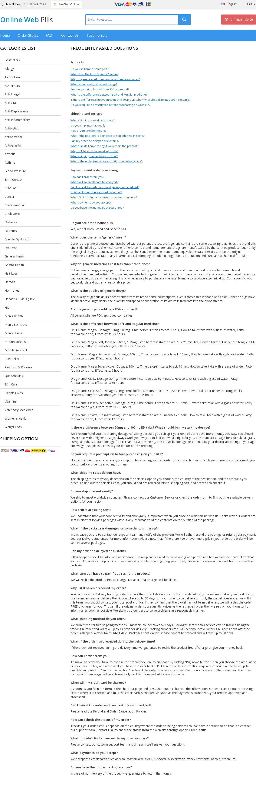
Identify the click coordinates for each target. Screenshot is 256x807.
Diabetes (11, 222)
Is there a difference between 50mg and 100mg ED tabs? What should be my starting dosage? (130, 100)
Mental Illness (14, 333)
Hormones (12, 290)
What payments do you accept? (90, 202)
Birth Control (13, 179)
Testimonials (96, 35)
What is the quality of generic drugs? (93, 84)
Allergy (9, 69)
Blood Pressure (15, 171)
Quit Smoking (14, 376)
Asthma (10, 162)
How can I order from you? (87, 177)
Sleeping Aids (14, 393)
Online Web (26, 19)
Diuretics (11, 231)
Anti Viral (11, 103)
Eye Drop (11, 248)
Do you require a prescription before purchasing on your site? (110, 105)
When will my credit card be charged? (94, 182)
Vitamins (10, 401)
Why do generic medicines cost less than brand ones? (105, 79)
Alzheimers (12, 86)
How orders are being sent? (88, 130)
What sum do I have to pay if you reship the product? (104, 146)
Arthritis (10, 154)
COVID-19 (11, 188)
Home (5, 35)
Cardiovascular (15, 205)
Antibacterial (13, 137)
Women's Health (16, 418)
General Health (15, 256)
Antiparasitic (13, 145)
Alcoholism (12, 77)
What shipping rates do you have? (92, 120)
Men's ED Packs (16, 325)
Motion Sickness (16, 342)
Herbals (10, 282)
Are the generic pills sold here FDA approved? (99, 89)
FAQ (49, 35)
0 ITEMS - (242, 19)
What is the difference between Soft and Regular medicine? (108, 94)
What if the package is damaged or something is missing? (107, 136)
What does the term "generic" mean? (94, 74)
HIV (7, 307)
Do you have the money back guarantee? (97, 207)
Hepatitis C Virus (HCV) (20, 299)
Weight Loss (13, 427)
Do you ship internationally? (88, 125)
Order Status (28, 35)
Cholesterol (12, 214)
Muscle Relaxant (16, 350)
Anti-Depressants (17, 111)
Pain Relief (12, 359)
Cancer (9, 197)
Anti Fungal (12, 94)
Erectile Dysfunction (18, 239)
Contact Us (70, 35)
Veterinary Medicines (19, 410)
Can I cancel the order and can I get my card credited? (104, 187)
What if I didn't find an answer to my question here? (103, 197)
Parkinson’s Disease (18, 367)
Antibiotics (12, 128)
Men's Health (14, 316)
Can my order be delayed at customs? (94, 141)
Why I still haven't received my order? (94, 151)
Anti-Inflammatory (17, 120)
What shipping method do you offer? (94, 156)
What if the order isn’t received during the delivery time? (106, 161)
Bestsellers (12, 60)
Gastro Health (14, 265)
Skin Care (11, 384)
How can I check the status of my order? (96, 192)
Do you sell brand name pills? (89, 69)
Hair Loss (11, 273)
